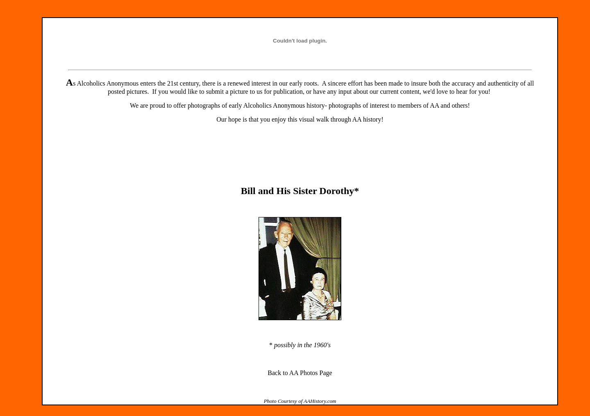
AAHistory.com (320, 401)
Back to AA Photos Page (300, 372)
